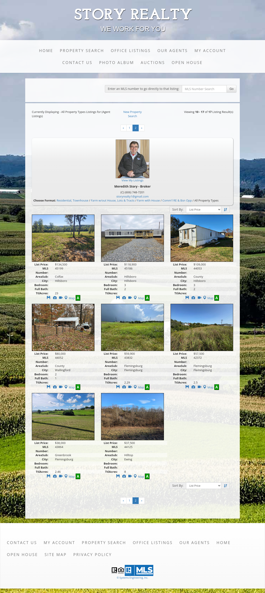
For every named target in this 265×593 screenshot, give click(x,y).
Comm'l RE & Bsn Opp (177, 200)
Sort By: (177, 209)
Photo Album (116, 62)
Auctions (153, 62)
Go (231, 89)
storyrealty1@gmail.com (132, 196)
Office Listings (131, 50)
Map (69, 298)
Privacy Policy (92, 554)
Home (46, 50)
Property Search (82, 50)
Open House (187, 62)
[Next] (123, 128)
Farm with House (148, 200)
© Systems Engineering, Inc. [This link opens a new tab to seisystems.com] (132, 577)
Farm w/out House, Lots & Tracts (112, 200)
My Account (210, 50)
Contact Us (77, 62)
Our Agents (172, 50)
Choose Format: (44, 200)
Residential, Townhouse (72, 200)
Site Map (55, 554)
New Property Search (132, 114)
